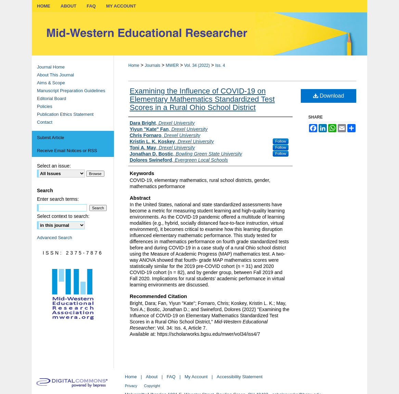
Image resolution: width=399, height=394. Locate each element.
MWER (172, 65)
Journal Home (51, 67)
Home (133, 65)
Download (328, 96)
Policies (44, 106)
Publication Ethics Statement (65, 114)
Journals (152, 65)
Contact (44, 122)
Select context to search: (63, 216)
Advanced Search (54, 237)
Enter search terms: (58, 199)
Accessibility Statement (239, 376)
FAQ (171, 376)
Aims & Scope (51, 82)
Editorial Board (51, 98)
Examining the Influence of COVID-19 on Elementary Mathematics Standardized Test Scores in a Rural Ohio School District (202, 99)
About (151, 376)
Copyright (152, 386)
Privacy (131, 386)
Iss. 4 (220, 65)
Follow (280, 141)
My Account (196, 376)
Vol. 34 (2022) (197, 65)
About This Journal (55, 74)
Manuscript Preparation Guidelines (71, 90)
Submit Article (50, 137)
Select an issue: (54, 166)
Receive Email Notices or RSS (67, 150)
